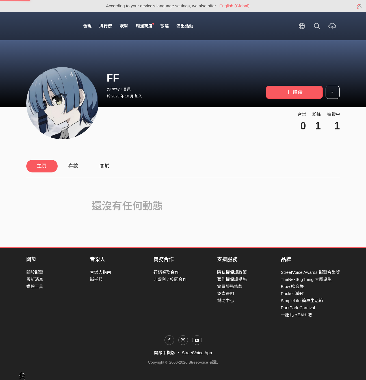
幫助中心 (225, 300)
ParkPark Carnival (298, 307)
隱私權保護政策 (232, 272)
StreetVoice (49, 26)
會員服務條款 (229, 286)
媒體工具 (34, 286)
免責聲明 (225, 293)
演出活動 (184, 26)
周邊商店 (145, 26)
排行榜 (105, 26)
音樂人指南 (100, 272)
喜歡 (73, 166)
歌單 (124, 26)
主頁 (42, 166)
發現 (87, 26)
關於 (104, 166)
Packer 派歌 (292, 293)
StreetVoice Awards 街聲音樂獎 (310, 272)
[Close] (359, 6)
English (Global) (234, 5)
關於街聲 (34, 272)
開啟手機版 (164, 352)
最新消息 (34, 279)
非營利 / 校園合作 (170, 279)
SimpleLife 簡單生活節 (302, 300)
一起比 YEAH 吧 (296, 314)
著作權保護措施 (232, 279)
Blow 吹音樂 (292, 286)
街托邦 (96, 279)
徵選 (164, 26)
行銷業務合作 (166, 272)
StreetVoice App (197, 352)
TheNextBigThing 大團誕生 (306, 279)
